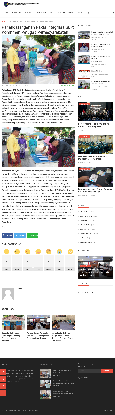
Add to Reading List (67, 86)
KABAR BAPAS (84, 229)
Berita (81, 13)
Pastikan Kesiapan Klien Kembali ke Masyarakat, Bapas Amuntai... (63, 383)
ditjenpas (94, 37)
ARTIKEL (81, 238)
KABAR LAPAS (7, 86)
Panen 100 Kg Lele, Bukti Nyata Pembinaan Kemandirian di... (100, 58)
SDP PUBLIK (61, 13)
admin (19, 289)
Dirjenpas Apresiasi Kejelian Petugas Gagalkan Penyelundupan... (95, 190)
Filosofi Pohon (96, 71)
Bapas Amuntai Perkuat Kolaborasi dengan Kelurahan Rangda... (63, 393)
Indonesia (84, 378)
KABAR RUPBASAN (85, 233)
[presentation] (105, 259)
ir (78, 130)
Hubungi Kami (108, 410)
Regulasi (71, 13)
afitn (79, 195)
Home (6, 13)
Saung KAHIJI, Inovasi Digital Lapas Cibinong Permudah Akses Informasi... (11, 337)
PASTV (53, 13)
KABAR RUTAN (84, 225)
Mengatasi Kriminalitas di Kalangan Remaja (100, 45)
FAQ (87, 13)
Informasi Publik (41, 13)
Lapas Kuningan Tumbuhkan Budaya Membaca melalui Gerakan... (62, 373)
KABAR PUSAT (84, 211)
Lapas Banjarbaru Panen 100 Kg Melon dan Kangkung (102, 33)
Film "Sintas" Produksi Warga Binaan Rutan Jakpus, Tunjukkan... (95, 125)
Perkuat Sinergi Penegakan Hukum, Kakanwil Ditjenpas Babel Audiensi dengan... (38, 335)
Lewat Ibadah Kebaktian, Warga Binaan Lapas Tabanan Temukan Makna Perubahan (62, 337)
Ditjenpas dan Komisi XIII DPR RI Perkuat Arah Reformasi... (92, 157)
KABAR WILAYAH (85, 216)
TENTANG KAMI (16, 13)
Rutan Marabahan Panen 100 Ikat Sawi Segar (102, 82)
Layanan (28, 13)
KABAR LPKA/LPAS (85, 242)
